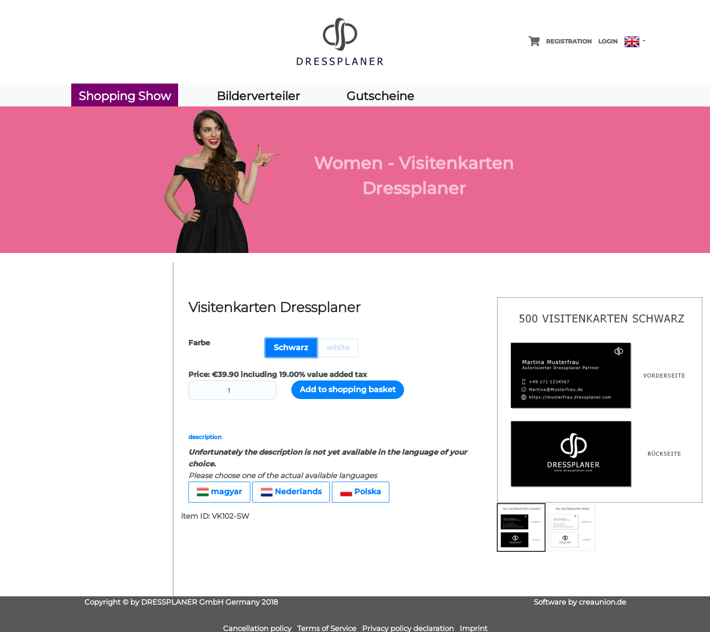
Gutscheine (380, 96)
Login (608, 41)
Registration (569, 41)
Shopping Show (125, 96)
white (338, 347)
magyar (219, 492)
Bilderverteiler (258, 96)
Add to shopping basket (348, 389)
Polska (360, 492)
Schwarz (291, 347)
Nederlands (291, 492)
